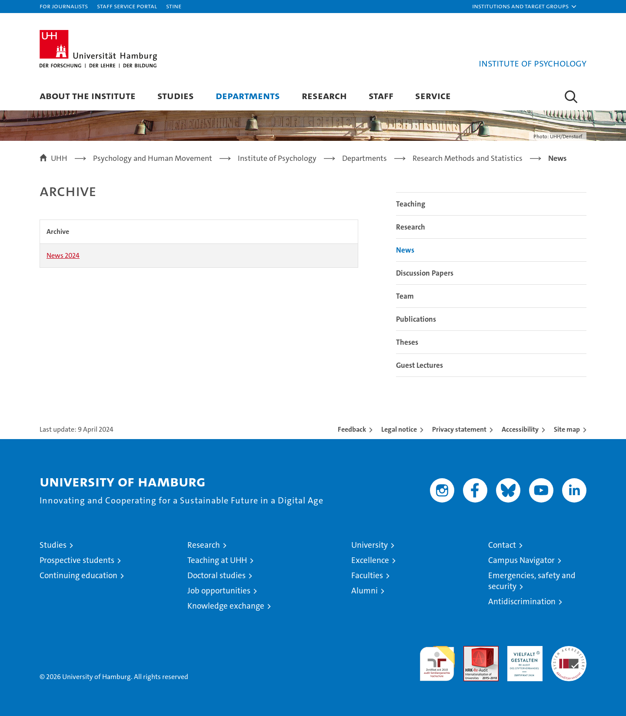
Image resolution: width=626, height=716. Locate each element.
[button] (524, 6)
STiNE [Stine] (173, 5)
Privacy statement (459, 429)
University (369, 544)
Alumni (364, 590)
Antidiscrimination (522, 601)
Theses (407, 342)
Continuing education (78, 575)
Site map (567, 429)
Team (405, 296)
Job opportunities (218, 590)
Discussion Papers (424, 273)
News (405, 250)
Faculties (367, 575)
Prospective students (77, 560)
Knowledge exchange (225, 605)
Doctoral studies (216, 575)
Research (324, 95)
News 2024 (63, 255)
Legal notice (399, 429)
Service (433, 95)
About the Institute (88, 95)
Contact (502, 544)
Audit (471, 650)
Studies (175, 95)
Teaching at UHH (217, 560)
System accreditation (568, 655)
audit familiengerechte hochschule (437, 659)
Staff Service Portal (127, 5)
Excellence (370, 560)
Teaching (410, 204)
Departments (248, 95)
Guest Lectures (419, 365)
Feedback (352, 429)
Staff (381, 95)
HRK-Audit (522, 650)
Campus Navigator (521, 560)
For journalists (64, 5)
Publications (416, 319)
